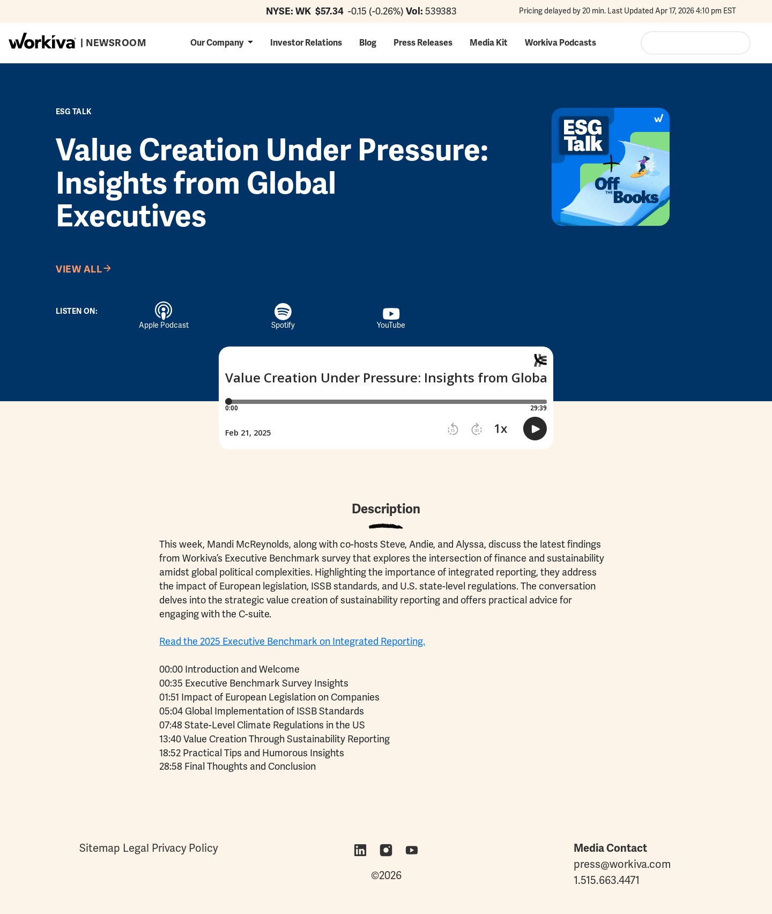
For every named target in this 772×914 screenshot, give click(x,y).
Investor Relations (306, 42)
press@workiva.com (622, 864)
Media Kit (489, 42)
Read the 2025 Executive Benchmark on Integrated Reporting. (292, 641)
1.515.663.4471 (607, 880)
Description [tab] (386, 508)
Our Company (216, 42)
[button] (222, 42)
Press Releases (423, 42)
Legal (136, 848)
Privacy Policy (185, 848)
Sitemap (99, 848)
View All (79, 269)
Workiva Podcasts (560, 42)
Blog (367, 42)
